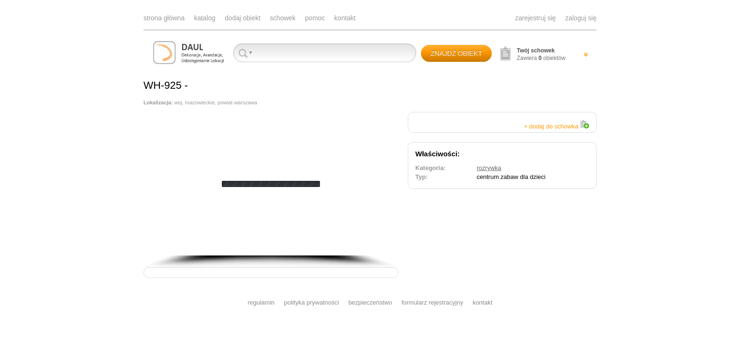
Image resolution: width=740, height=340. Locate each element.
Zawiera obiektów (541, 54)
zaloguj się (581, 18)
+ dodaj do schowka (556, 126)
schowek (282, 18)
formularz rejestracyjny (432, 302)
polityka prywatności (311, 302)
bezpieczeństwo (370, 302)
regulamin (261, 302)
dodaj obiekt (243, 18)
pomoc (315, 18)
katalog (204, 18)
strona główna (164, 18)
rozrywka (489, 167)
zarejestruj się (535, 18)
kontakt (344, 18)
